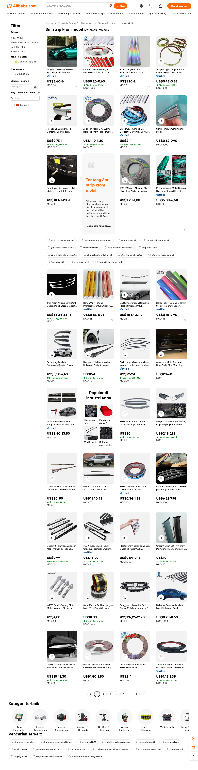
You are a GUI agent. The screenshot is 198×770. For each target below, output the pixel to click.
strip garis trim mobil (22, 742)
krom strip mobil (89, 247)
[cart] (151, 6)
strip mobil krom (148, 247)
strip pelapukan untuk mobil (47, 749)
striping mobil (19, 749)
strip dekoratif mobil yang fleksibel (110, 749)
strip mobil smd (170, 742)
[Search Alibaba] (76, 6)
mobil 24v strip (175, 749)
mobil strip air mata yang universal (86, 756)
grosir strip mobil (145, 742)
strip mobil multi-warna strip (63, 255)
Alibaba (49, 23)
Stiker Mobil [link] (127, 23)
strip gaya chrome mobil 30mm (56, 742)
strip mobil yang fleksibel (148, 749)
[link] (193, 738)
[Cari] (120, 6)
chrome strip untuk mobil (156, 240)
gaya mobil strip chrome (61, 247)
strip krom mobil (127, 240)
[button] (110, 6)
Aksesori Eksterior (107, 23)
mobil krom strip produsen (116, 742)
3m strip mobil (56, 262)
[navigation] (25, 359)
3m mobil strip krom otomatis (96, 240)
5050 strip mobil (77, 749)
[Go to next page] (143, 694)
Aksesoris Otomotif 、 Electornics (75, 23)
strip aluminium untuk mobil (47, 756)
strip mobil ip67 (87, 742)
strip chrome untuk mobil (61, 240)
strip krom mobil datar (130, 255)
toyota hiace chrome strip (109, 262)
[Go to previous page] (90, 694)
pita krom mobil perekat (161, 255)
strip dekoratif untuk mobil (118, 247)
